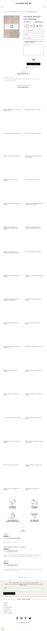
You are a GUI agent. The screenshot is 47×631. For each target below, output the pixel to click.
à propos (6, 603)
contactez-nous (7, 611)
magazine (6, 605)
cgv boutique (7, 609)
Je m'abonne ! (9, 593)
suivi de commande (8, 613)
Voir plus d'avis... (23, 577)
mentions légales (8, 607)
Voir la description (27, 21)
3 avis (42, 22)
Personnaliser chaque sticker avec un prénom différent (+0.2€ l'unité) (34, 42)
